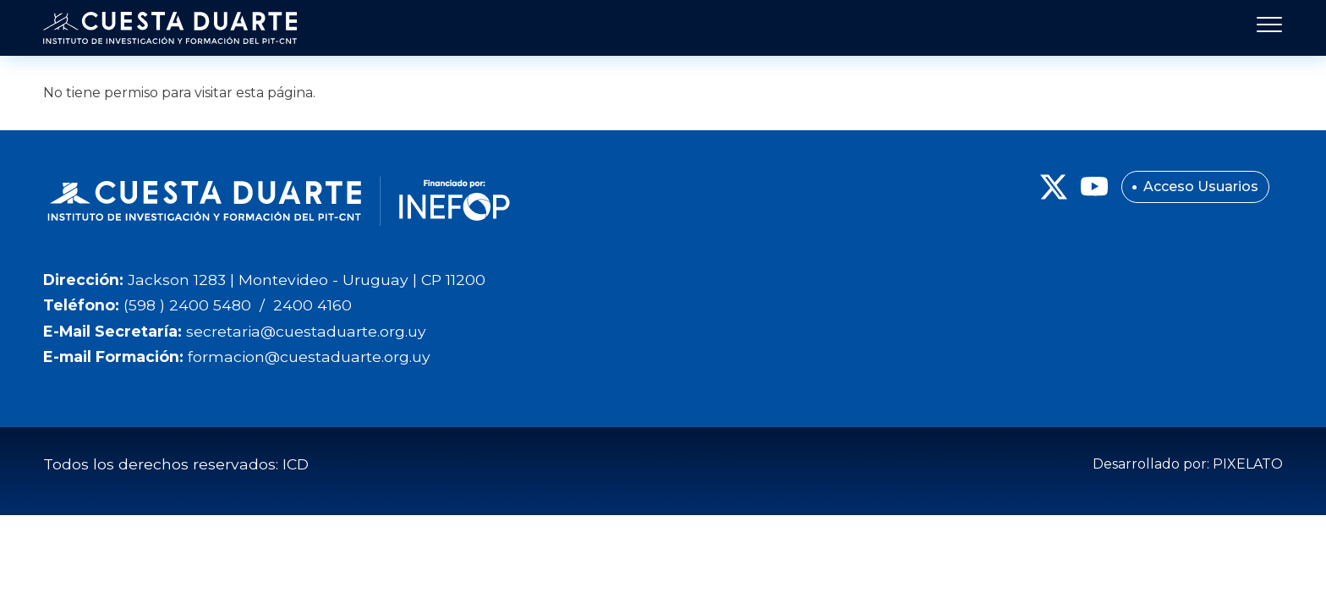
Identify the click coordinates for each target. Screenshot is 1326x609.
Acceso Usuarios (1200, 186)
